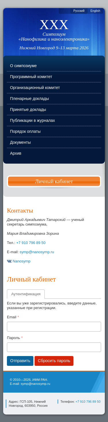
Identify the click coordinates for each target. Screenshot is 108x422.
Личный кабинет (54, 181)
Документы (20, 142)
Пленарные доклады (29, 98)
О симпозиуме (23, 65)
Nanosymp (19, 261)
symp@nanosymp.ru (37, 252)
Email (11, 317)
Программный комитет (31, 76)
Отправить (20, 360)
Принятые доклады (28, 109)
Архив (15, 153)
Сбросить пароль (54, 360)
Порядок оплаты (25, 131)
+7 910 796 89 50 (31, 243)
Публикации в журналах (32, 120)
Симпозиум (54, 36)
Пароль (13, 338)
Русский (79, 10)
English (95, 10)
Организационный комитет (35, 87)
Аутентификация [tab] (25, 294)
